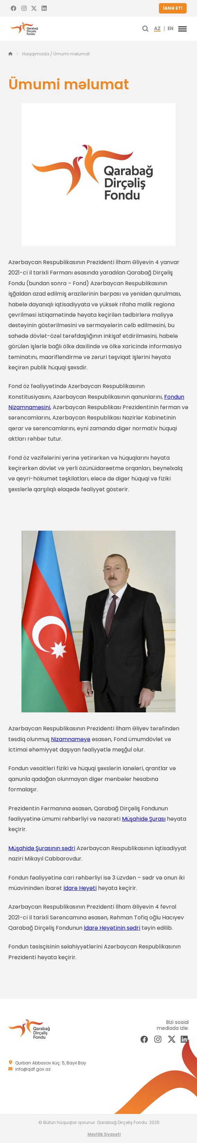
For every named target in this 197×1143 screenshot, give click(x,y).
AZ (157, 29)
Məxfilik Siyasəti (104, 1134)
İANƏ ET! (172, 8)
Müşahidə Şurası (143, 819)
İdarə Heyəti (80, 888)
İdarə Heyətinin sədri (112, 928)
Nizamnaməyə (70, 739)
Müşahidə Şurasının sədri (41, 848)
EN (170, 29)
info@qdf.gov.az (33, 1069)
